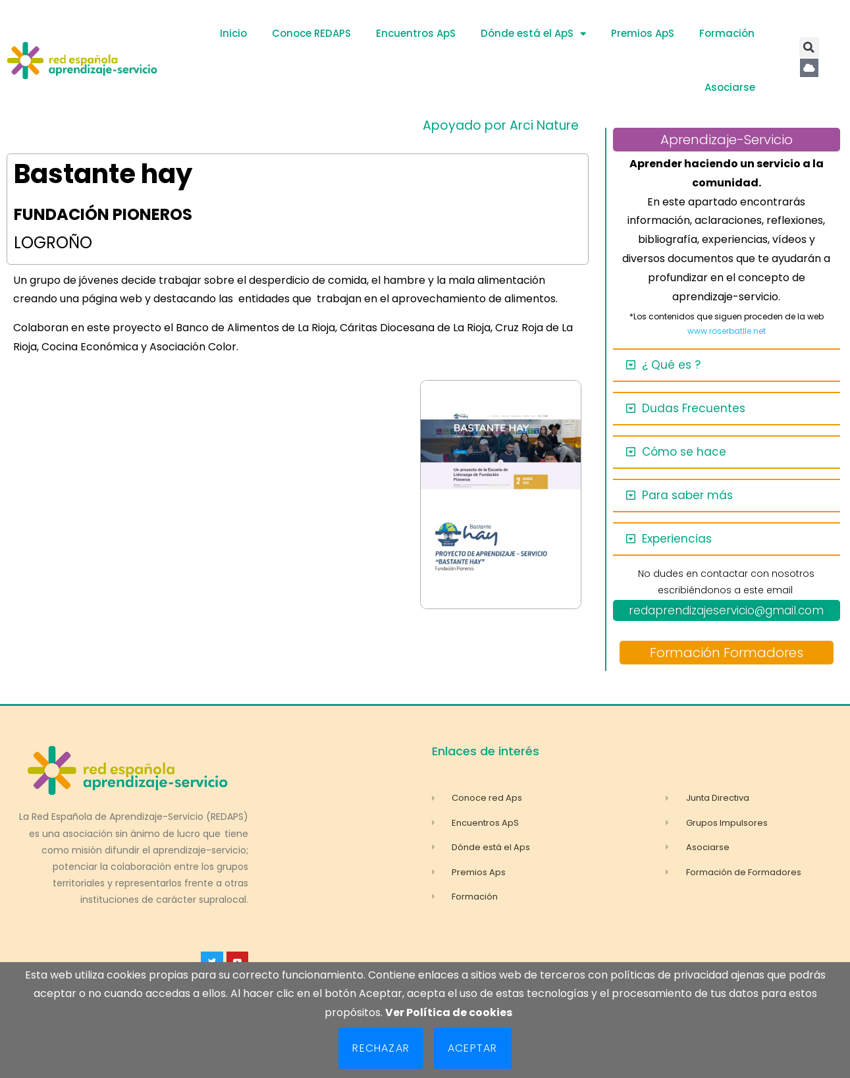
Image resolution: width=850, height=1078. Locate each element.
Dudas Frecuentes (693, 408)
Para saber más (687, 495)
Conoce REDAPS (311, 33)
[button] (809, 47)
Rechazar (381, 1048)
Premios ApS (642, 33)
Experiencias (677, 539)
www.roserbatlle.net (726, 331)
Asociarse (729, 87)
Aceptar (472, 1048)
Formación (727, 33)
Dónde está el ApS (533, 33)
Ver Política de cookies (448, 1012)
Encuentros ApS (416, 33)
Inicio (233, 33)
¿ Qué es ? (671, 365)
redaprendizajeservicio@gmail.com (726, 610)
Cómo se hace (684, 452)
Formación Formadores (726, 652)
